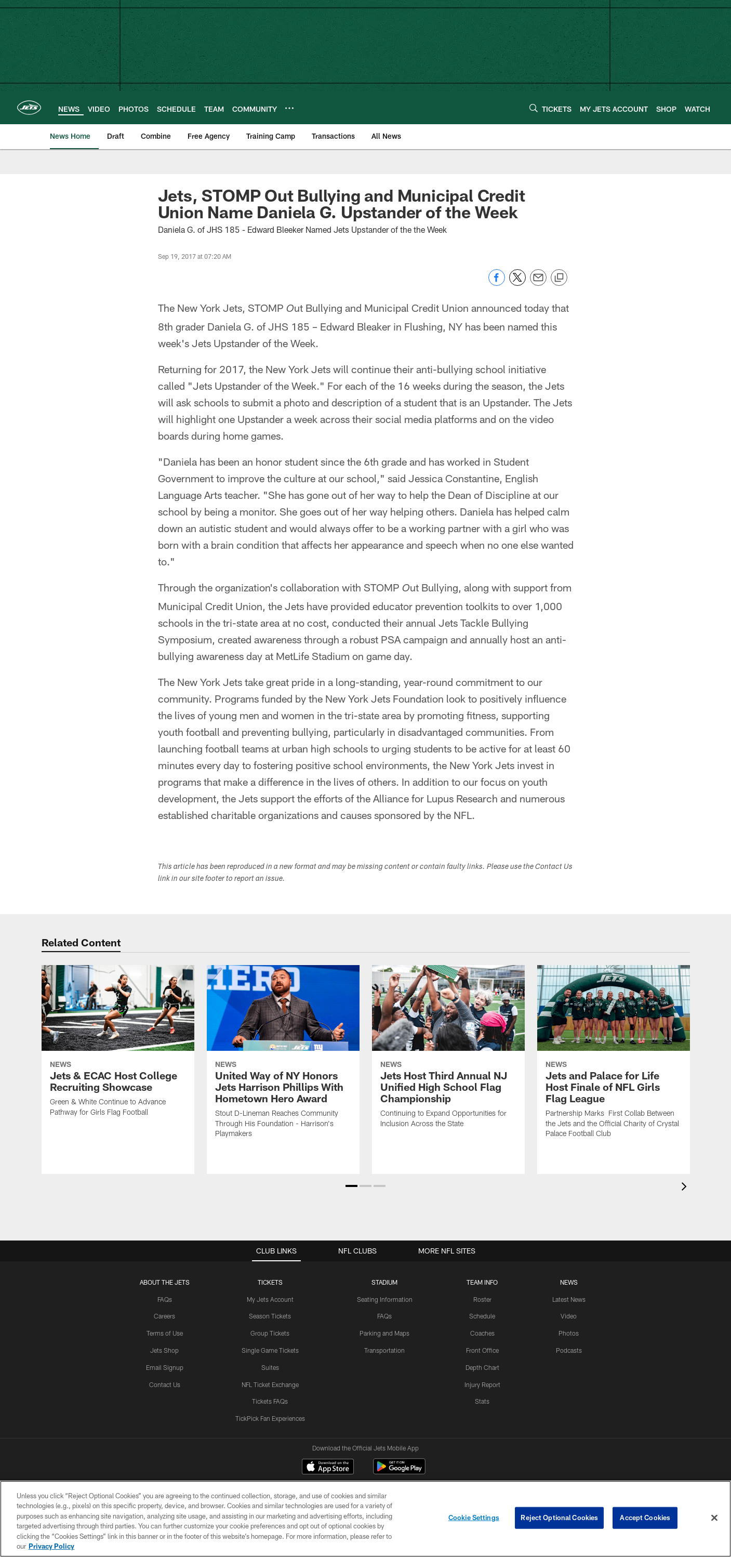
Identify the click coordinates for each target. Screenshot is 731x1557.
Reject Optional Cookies (559, 1517)
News (569, 1258)
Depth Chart (482, 1344)
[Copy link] (559, 278)
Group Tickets (269, 1310)
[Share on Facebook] (496, 283)
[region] (365, 1519)
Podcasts (569, 1327)
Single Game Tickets (270, 1327)
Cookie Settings (473, 1517)
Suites (270, 1344)
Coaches (482, 1310)
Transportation (384, 1327)
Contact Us (164, 1361)
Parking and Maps (384, 1310)
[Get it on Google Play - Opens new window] (399, 1448)
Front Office (482, 1327)
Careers (164, 1293)
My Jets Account (270, 1275)
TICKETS (270, 1258)
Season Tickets (270, 1293)
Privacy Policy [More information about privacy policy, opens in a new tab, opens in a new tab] (51, 1546)
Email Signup (164, 1344)
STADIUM (384, 1258)
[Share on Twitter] (517, 283)
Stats (482, 1378)
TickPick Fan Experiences (270, 1395)
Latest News (569, 1275)
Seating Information (385, 1275)
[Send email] (538, 283)
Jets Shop (164, 1327)
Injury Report (482, 1361)
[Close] (714, 1518)
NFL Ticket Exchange (270, 1361)
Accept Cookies (645, 1517)
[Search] (533, 108)
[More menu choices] (289, 108)
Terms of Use (165, 1310)
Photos (569, 1310)
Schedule (482, 1293)
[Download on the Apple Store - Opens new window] (328, 1445)
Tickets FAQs (270, 1378)
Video (569, 1293)
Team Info (482, 1258)
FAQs (164, 1275)
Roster (482, 1275)
